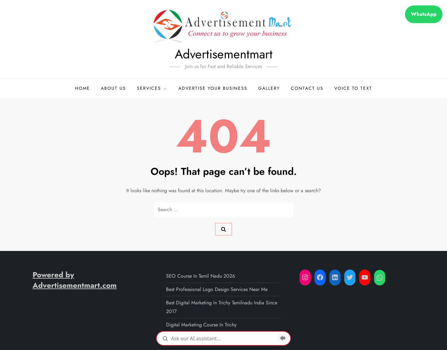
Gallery (269, 88)
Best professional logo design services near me (217, 289)
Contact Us (307, 88)
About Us (113, 88)
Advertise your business (212, 88)
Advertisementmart (224, 54)
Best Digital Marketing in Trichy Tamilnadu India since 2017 (221, 307)
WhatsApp (423, 14)
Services (152, 88)
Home (82, 88)
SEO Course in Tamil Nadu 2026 (200, 276)
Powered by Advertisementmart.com (75, 280)
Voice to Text (353, 88)
